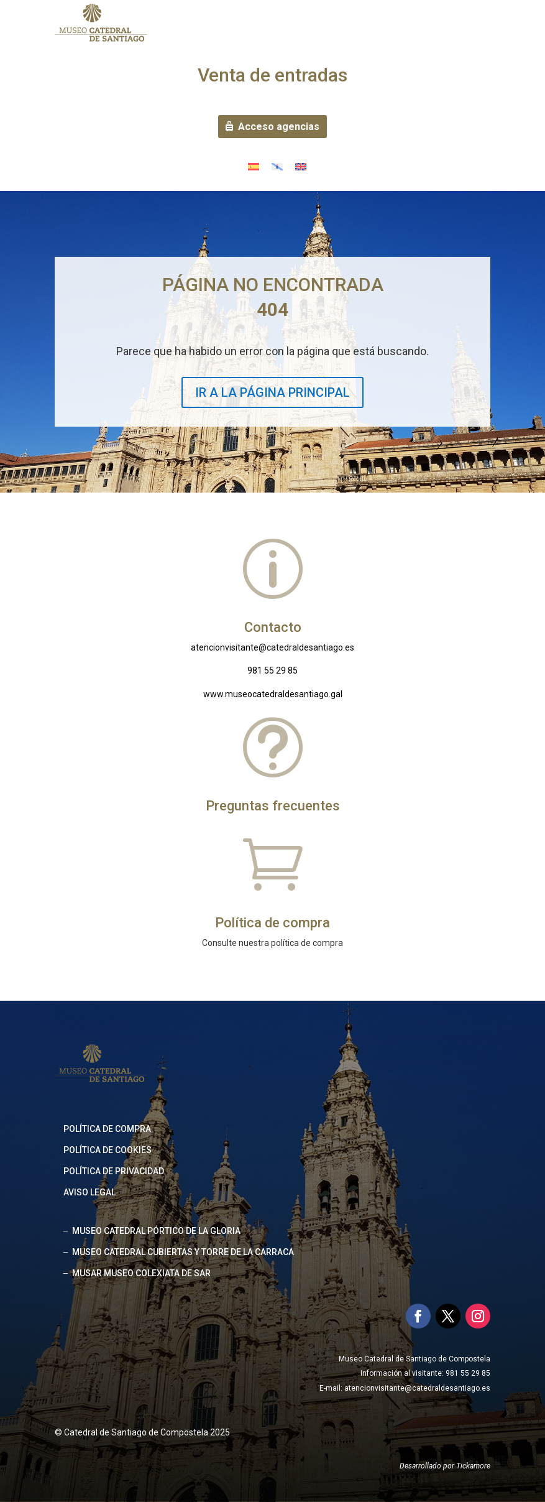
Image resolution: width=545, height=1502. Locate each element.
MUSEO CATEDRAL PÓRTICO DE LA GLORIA (156, 1231)
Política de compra (107, 1129)
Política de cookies (107, 1150)
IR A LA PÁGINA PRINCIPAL (272, 392)
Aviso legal (89, 1192)
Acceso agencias (278, 126)
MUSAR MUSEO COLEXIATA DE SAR (141, 1273)
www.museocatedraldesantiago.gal (272, 694)
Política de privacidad (113, 1171)
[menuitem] (253, 166)
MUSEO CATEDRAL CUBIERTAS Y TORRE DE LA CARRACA (183, 1252)
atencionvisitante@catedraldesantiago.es (272, 647)
